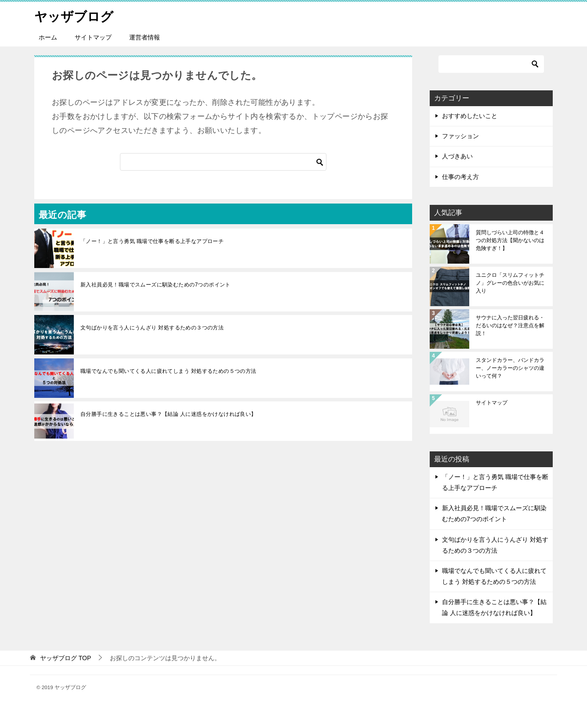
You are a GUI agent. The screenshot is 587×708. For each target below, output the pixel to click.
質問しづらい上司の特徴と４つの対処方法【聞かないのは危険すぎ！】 (510, 240)
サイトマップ (93, 37)
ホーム (48, 37)
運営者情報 (144, 37)
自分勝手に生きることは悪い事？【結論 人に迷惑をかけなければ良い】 (168, 414)
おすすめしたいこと (469, 115)
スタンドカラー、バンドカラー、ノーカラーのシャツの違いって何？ (510, 368)
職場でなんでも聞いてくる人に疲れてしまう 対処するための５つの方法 (168, 371)
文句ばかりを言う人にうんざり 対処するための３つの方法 (152, 328)
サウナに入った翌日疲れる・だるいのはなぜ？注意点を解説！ (510, 325)
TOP (65, 658)
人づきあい (457, 156)
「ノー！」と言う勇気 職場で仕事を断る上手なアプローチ (152, 241)
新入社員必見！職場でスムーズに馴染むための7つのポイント (155, 285)
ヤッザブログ (75, 15)
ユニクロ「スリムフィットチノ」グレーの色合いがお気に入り (510, 283)
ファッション (460, 135)
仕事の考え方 (460, 176)
